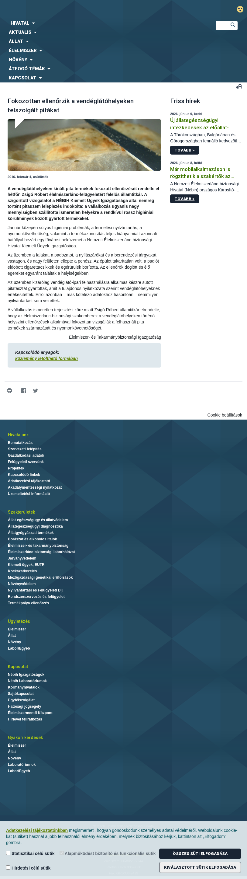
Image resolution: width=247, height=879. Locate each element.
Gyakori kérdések (25, 737)
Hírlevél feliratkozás (25, 719)
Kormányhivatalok (23, 687)
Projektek (16, 468)
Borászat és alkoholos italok (32, 539)
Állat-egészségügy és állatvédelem (38, 520)
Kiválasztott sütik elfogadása (200, 867)
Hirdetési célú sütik (28, 867)
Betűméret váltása (238, 86)
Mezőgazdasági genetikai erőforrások (40, 577)
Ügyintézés (19, 621)
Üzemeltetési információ (29, 494)
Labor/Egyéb (19, 648)
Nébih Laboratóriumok (27, 681)
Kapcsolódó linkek (24, 475)
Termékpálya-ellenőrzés (28, 603)
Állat (12, 635)
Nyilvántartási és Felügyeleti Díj (35, 590)
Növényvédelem (22, 584)
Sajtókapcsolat (21, 694)
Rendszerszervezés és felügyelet (36, 597)
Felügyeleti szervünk (26, 462)
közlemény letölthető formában (46, 358)
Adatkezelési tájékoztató (29, 481)
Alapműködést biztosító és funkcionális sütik (108, 853)
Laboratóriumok (22, 764)
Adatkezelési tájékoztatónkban (37, 830)
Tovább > (184, 150)
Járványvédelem (22, 558)
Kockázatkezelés (22, 571)
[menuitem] (103, 23)
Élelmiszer (17, 629)
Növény (14, 642)
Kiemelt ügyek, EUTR (26, 565)
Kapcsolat (18, 666)
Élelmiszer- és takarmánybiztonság (38, 545)
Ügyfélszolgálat (21, 700)
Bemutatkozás (20, 443)
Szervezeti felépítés (25, 449)
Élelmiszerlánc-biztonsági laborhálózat (41, 552)
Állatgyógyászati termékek (31, 533)
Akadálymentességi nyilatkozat (35, 487)
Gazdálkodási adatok (26, 455)
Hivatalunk (18, 434)
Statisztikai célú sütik (30, 853)
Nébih (82, 9)
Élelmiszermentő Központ (30, 713)
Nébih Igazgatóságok (26, 674)
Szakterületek (21, 512)
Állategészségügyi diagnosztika (35, 526)
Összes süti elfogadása (200, 853)
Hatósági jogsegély (24, 706)
